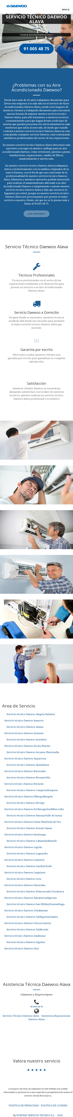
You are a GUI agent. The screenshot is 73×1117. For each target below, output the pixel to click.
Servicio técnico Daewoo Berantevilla (28, 777)
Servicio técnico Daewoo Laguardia (27, 853)
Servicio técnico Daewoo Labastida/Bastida (32, 840)
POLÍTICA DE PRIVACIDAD (24, 1105)
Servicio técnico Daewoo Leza (24, 878)
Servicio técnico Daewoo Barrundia (25, 771)
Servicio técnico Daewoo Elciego (26, 802)
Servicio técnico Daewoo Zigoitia (26, 942)
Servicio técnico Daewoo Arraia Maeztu (27, 745)
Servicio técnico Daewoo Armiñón (26, 739)
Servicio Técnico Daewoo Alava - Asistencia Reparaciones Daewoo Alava (37, 1017)
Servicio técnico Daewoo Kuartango (25, 834)
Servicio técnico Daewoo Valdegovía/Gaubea (32, 916)
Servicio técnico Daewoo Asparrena (25, 758)
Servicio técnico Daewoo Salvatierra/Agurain (30, 897)
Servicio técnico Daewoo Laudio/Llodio (29, 866)
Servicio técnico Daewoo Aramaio (24, 733)
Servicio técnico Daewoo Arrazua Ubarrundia (33, 752)
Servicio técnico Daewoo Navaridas (24, 885)
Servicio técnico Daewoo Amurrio (24, 720)
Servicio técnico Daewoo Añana (25, 726)
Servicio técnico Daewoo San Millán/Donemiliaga (35, 904)
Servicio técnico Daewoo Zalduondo (27, 929)
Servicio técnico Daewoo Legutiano (24, 872)
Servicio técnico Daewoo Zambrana (24, 935)
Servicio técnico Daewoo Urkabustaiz (26, 910)
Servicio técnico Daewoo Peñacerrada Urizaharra (35, 891)
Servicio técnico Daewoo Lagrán (23, 847)
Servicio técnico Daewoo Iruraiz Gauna (29, 828)
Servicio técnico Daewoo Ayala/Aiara (28, 764)
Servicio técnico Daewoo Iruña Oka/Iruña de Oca (32, 821)
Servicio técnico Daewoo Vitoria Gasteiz (27, 923)
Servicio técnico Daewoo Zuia (21, 948)
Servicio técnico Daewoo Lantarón (24, 859)
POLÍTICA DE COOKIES (54, 1105)
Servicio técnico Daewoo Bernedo (24, 783)
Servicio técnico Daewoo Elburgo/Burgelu (28, 796)
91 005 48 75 (36, 1006)
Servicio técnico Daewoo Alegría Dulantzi (31, 714)
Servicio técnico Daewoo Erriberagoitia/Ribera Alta (34, 809)
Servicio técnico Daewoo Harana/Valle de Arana (34, 815)
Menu (66, 10)
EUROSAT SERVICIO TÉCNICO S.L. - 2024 (39, 1115)
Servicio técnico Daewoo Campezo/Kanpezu (32, 790)
